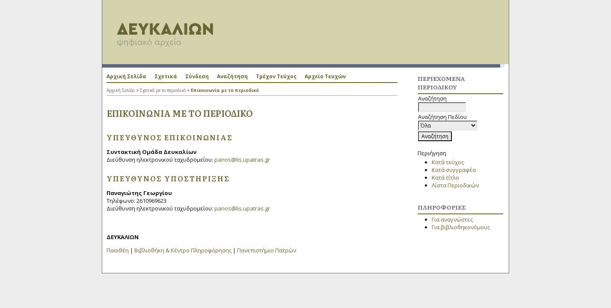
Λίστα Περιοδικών (455, 185)
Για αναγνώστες (452, 219)
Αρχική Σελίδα (126, 76)
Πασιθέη (118, 250)
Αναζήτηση (232, 76)
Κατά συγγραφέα (454, 170)
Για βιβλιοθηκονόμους (461, 227)
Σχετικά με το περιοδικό (163, 90)
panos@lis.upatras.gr (242, 159)
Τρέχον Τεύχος (276, 76)
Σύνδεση (197, 76)
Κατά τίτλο (445, 177)
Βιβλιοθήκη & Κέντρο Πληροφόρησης (182, 250)
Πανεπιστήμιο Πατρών (266, 250)
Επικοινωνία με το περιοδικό (225, 90)
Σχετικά (165, 76)
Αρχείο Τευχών (325, 76)
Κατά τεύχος (448, 162)
